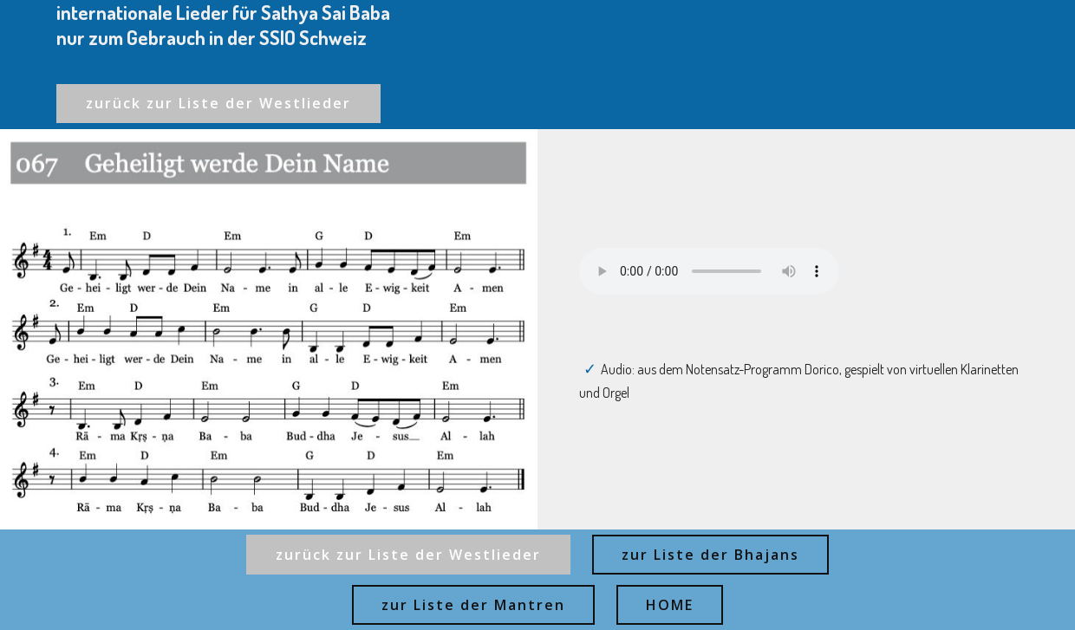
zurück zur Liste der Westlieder (218, 103)
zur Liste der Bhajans (710, 554)
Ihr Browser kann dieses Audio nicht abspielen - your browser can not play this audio (709, 271)
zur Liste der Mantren (473, 604)
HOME (670, 604)
